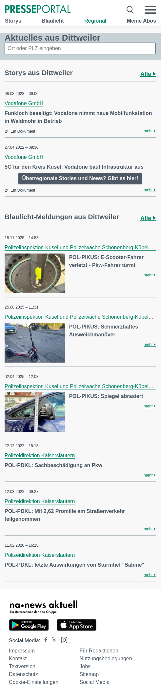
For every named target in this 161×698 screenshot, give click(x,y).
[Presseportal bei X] (52, 640)
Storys (13, 21)
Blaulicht (53, 21)
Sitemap (89, 674)
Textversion (22, 666)
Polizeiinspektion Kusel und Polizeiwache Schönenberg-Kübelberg (82, 247)
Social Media (95, 682)
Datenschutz (23, 674)
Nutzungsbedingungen (106, 658)
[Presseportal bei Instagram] (62, 639)
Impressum (22, 650)
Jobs (85, 666)
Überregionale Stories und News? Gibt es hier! (80, 178)
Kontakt (18, 658)
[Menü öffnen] (150, 9)
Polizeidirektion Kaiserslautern (40, 455)
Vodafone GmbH (24, 103)
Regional (95, 21)
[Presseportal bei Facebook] (44, 640)
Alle (148, 74)
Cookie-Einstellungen (33, 682)
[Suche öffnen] (130, 9)
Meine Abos (141, 21)
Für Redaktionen (99, 650)
